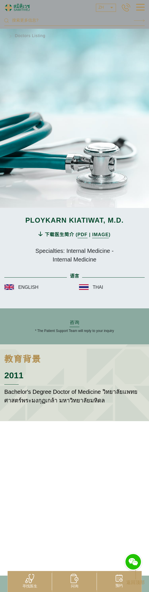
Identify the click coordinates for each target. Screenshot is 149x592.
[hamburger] (140, 8)
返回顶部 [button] (135, 582)
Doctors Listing (30, 36)
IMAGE (100, 234)
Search (139, 21)
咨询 (75, 322)
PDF (83, 234)
